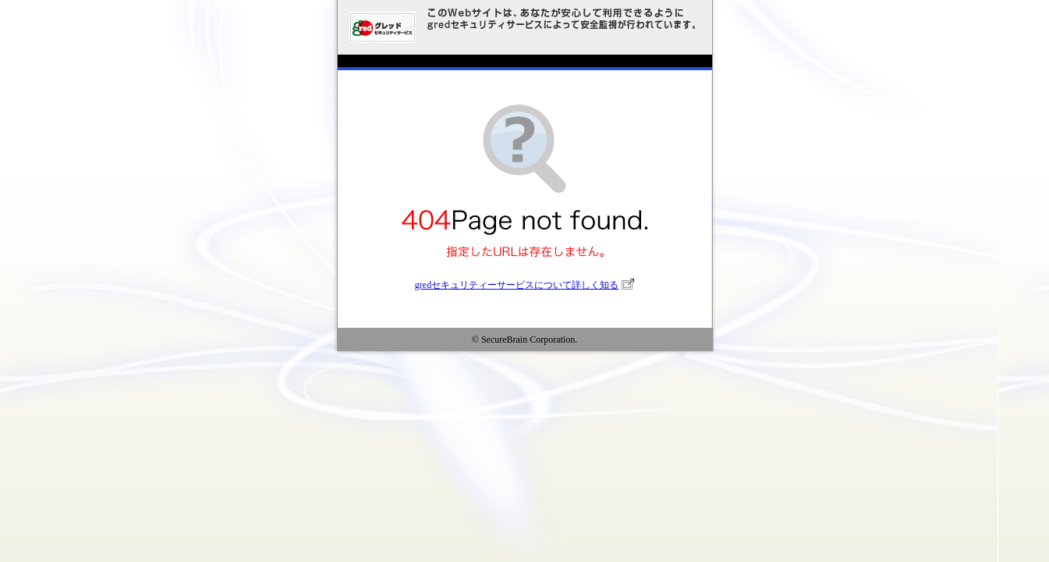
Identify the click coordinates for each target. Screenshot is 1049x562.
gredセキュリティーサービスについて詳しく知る (516, 284)
